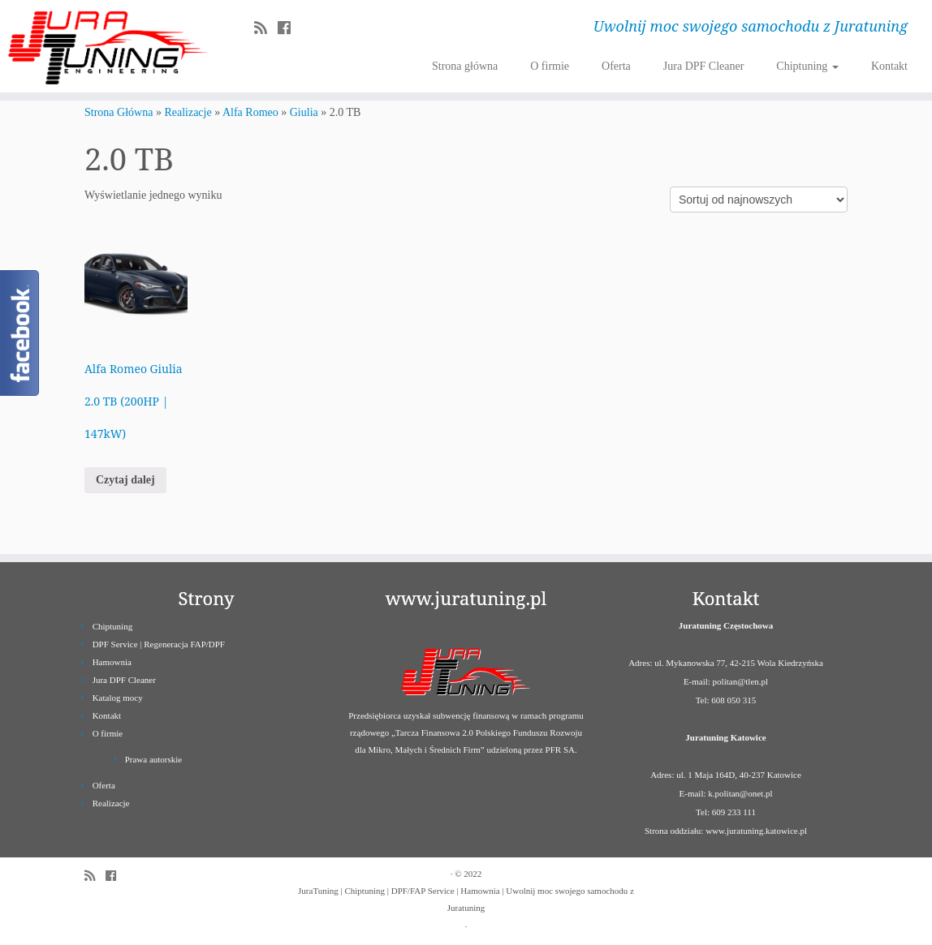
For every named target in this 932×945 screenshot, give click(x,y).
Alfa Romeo (250, 112)
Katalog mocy (118, 697)
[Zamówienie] (759, 200)
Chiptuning (807, 66)
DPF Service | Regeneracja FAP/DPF (159, 644)
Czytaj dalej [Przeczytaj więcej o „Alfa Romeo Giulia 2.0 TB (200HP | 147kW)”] (125, 480)
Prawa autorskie (154, 759)
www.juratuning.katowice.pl (756, 830)
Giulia (304, 112)
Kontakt (889, 66)
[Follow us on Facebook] (289, 28)
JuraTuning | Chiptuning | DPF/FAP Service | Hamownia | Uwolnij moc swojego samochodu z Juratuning (466, 899)
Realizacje (187, 112)
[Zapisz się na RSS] (266, 28)
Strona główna (465, 66)
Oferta (616, 66)
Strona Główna (118, 112)
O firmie (549, 66)
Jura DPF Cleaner (703, 66)
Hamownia (112, 662)
